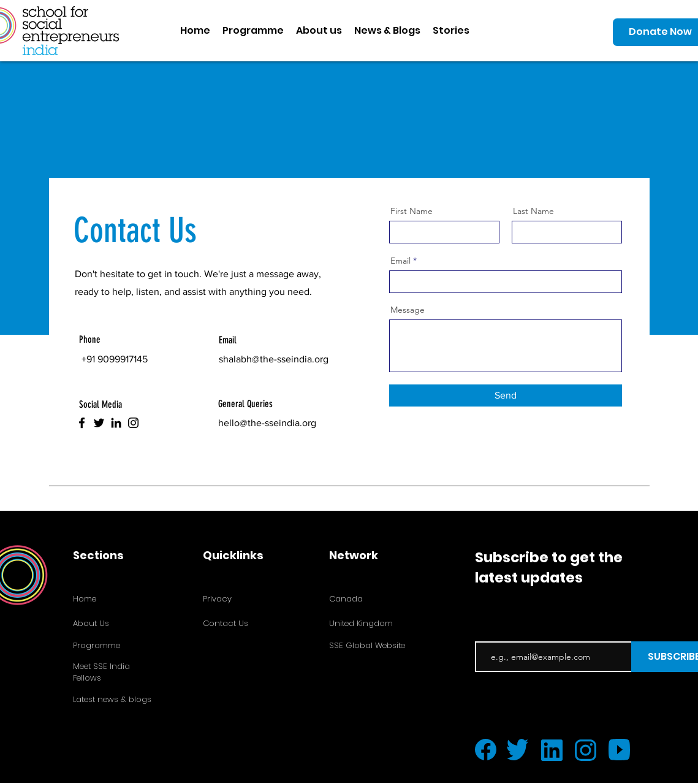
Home (84, 599)
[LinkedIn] (116, 423)
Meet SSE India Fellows (101, 671)
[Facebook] (82, 423)
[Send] (505, 395)
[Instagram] (133, 423)
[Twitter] (99, 423)
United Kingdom (361, 623)
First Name (411, 211)
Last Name (533, 211)
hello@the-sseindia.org (267, 423)
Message (407, 309)
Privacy (217, 599)
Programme (96, 645)
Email (400, 260)
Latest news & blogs (112, 699)
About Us (91, 623)
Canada (346, 599)
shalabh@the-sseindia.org (273, 359)
